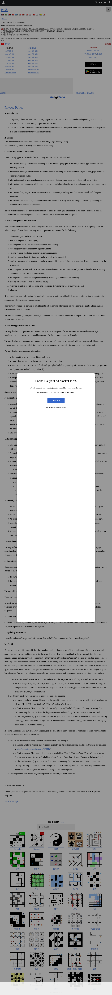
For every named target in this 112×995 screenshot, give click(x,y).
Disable (56, 401)
